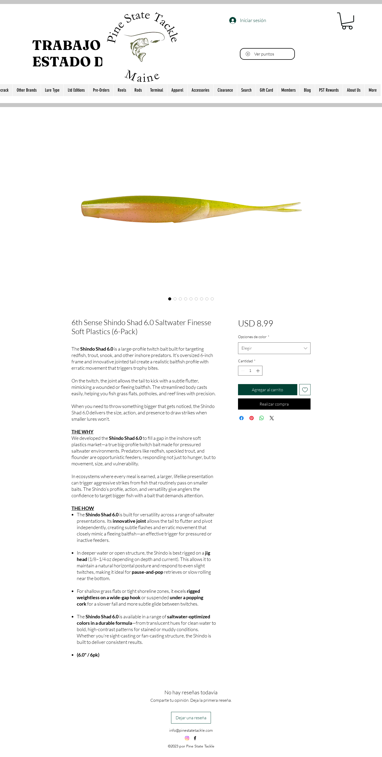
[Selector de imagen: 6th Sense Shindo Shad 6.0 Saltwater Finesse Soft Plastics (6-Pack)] (169, 298)
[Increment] (258, 370)
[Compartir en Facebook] (241, 418)
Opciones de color (253, 336)
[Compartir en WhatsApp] (261, 418)
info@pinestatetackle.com (191, 730)
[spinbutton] (250, 370)
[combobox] (274, 348)
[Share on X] (272, 418)
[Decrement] (242, 370)
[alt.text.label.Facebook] (195, 738)
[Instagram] (187, 738)
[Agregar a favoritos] (305, 389)
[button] (347, 20)
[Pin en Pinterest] (251, 418)
